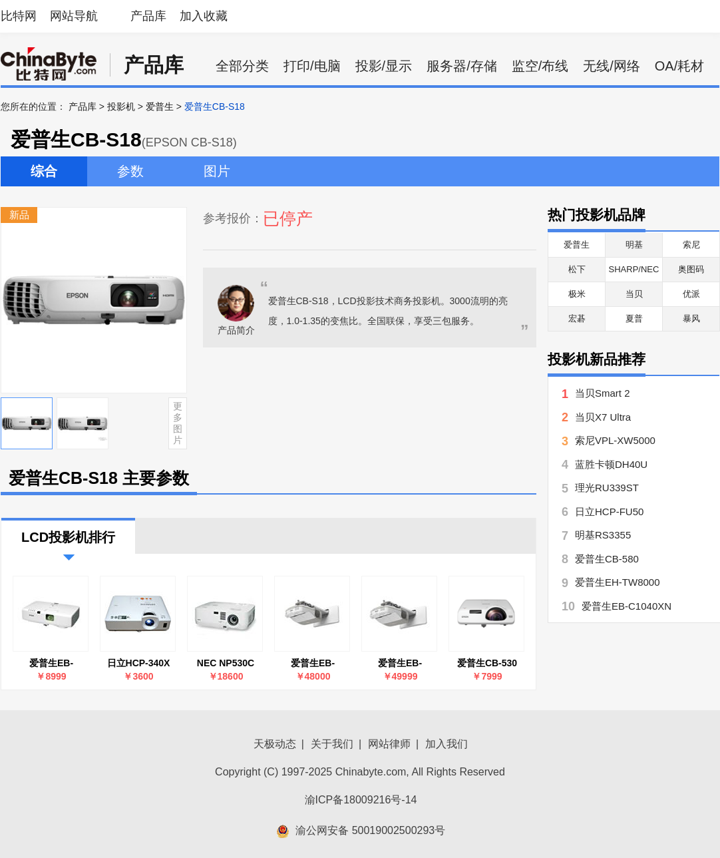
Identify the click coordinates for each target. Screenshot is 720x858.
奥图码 (691, 269)
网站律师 (389, 744)
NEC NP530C (225, 663)
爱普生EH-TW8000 (617, 582)
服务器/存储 (462, 66)
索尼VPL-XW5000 (615, 440)
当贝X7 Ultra (603, 417)
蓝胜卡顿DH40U (611, 464)
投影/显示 (384, 66)
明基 (634, 245)
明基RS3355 (603, 534)
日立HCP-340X (138, 663)
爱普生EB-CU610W (400, 663)
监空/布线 (540, 66)
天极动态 (275, 744)
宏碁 (577, 318)
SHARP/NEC (634, 269)
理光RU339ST (607, 487)
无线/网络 (611, 66)
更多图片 (177, 423)
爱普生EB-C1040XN (51, 663)
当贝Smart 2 (602, 393)
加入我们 (446, 744)
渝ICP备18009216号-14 (361, 799)
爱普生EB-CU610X (313, 663)
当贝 (634, 294)
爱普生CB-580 (607, 558)
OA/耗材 (679, 66)
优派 (691, 294)
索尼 (691, 245)
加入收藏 (204, 16)
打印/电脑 (312, 66)
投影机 (121, 106)
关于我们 (332, 744)
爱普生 (160, 106)
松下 (577, 269)
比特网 (19, 16)
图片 (217, 171)
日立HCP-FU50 (609, 511)
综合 (44, 171)
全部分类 (242, 66)
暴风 (691, 318)
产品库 (148, 16)
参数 (130, 171)
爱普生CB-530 (487, 663)
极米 (577, 294)
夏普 (634, 318)
